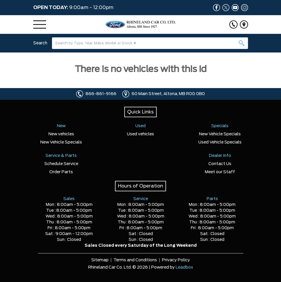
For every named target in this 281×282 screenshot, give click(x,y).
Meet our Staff (220, 172)
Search (40, 43)
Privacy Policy (176, 260)
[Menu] (39, 24)
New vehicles (61, 134)
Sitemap (100, 260)
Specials (219, 126)
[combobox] (150, 43)
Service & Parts (61, 156)
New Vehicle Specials (61, 142)
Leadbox (184, 267)
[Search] (150, 43)
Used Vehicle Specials (220, 142)
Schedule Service (61, 164)
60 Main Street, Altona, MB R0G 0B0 (168, 94)
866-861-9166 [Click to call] (100, 94)
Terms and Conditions (135, 260)
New (61, 126)
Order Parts (61, 172)
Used (140, 126)
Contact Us (219, 164)
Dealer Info (220, 156)
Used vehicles (140, 134)
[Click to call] (233, 24)
